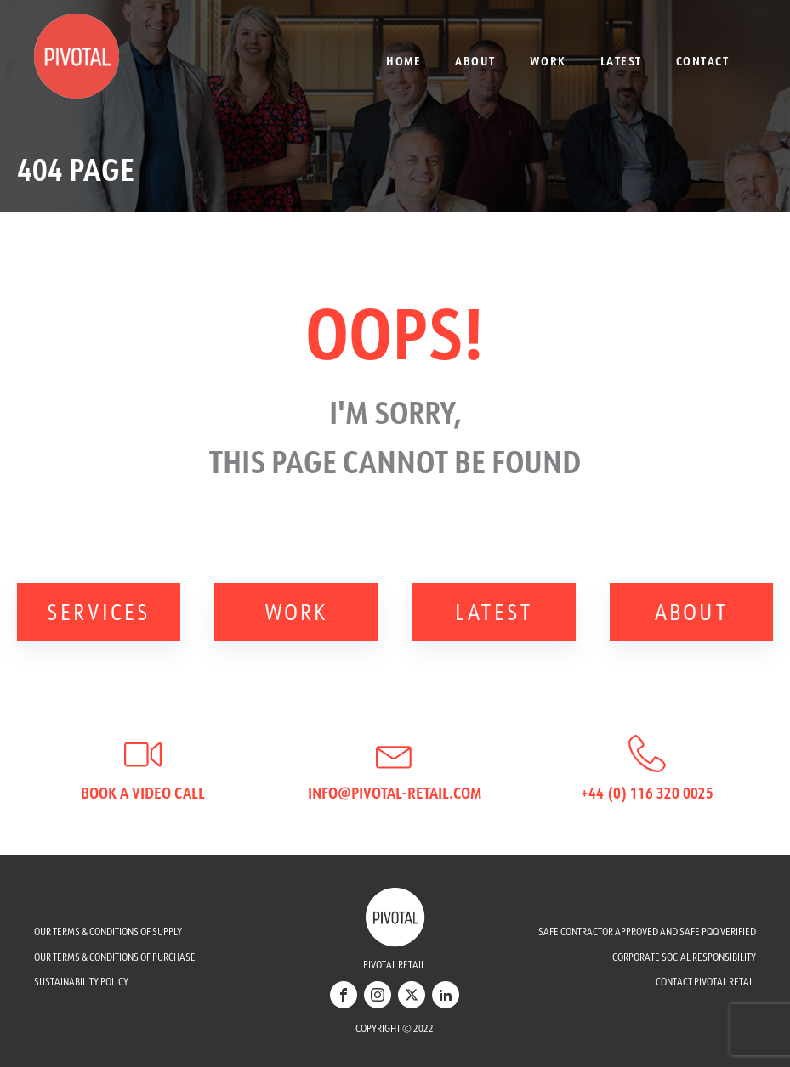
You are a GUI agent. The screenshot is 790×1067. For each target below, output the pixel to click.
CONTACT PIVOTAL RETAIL (706, 981)
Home (403, 61)
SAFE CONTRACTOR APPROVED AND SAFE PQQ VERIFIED (647, 931)
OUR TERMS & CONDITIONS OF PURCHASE (115, 957)
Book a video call (143, 792)
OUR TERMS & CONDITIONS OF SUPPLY (108, 931)
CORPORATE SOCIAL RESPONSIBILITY (684, 957)
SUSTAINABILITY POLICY (81, 981)
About (475, 61)
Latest (621, 61)
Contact (703, 61)
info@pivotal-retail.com (394, 792)
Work (548, 61)
